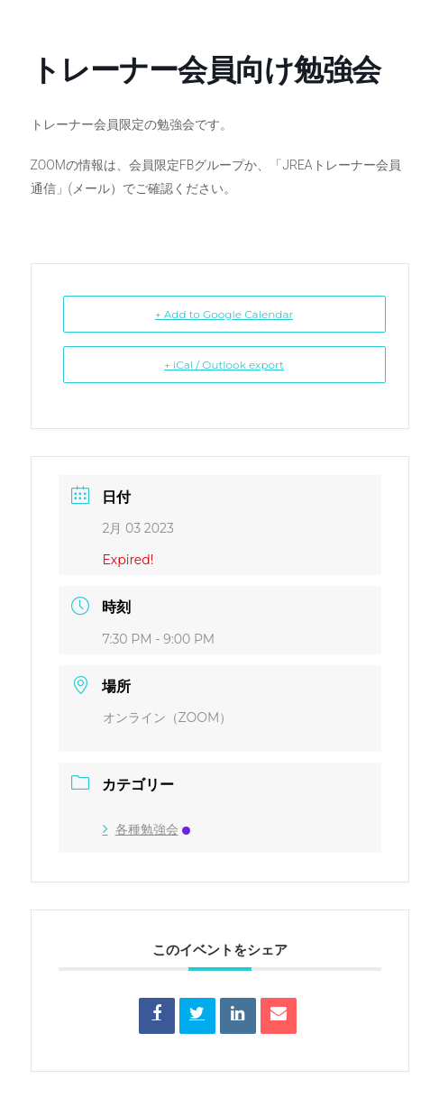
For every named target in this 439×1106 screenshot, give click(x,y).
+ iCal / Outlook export (224, 364)
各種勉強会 (146, 829)
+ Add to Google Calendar (224, 314)
